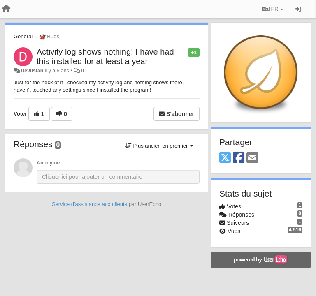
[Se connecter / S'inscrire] (298, 9)
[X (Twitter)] (225, 158)
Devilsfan (32, 71)
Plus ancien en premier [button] (159, 146)
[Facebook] (238, 158)
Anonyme (48, 163)
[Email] (252, 158)
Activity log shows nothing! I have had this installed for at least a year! (105, 56)
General (23, 36)
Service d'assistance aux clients (89, 204)
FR (272, 9)
